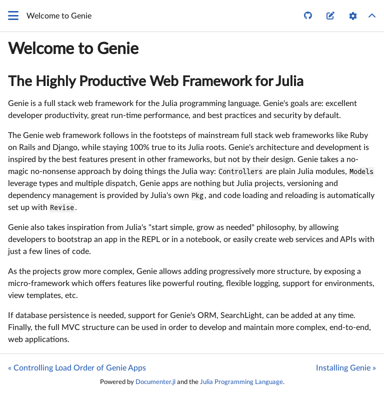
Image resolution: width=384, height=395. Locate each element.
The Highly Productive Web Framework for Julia (156, 81)
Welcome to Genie (73, 49)
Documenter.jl (156, 382)
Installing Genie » (346, 368)
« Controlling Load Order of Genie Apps (77, 368)
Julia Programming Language (241, 382)
